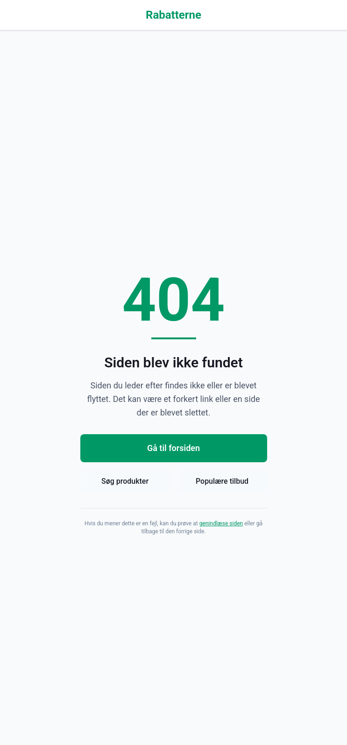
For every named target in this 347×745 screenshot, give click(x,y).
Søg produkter (125, 481)
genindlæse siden (221, 523)
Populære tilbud (222, 481)
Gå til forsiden (173, 448)
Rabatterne (173, 14)
